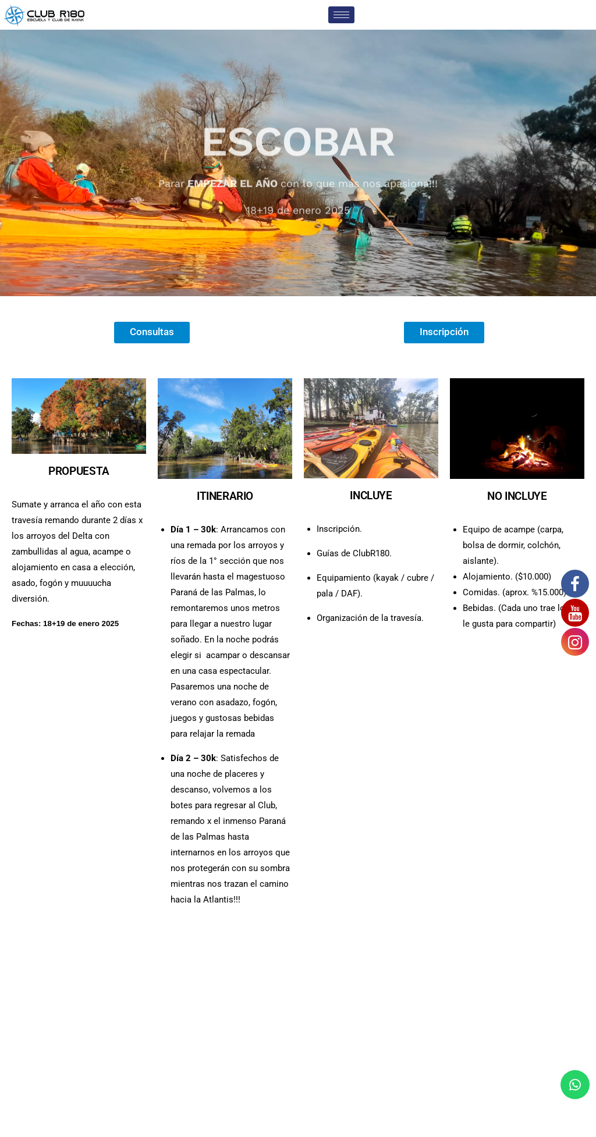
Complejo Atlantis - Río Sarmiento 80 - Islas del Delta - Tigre (296, 1004)
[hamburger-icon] (341, 14)
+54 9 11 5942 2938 (145, 1004)
